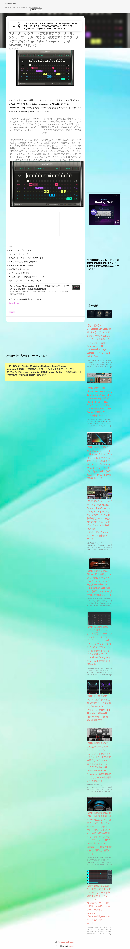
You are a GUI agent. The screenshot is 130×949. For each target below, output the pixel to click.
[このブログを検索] (118, 7)
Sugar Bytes (14, 303)
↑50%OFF (19, 26)
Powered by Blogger (65, 942)
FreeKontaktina (15, 3)
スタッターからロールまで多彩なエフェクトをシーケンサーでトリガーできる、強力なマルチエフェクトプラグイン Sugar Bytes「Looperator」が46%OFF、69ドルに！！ (50, 26)
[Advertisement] (45, 337)
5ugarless (71, 946)
